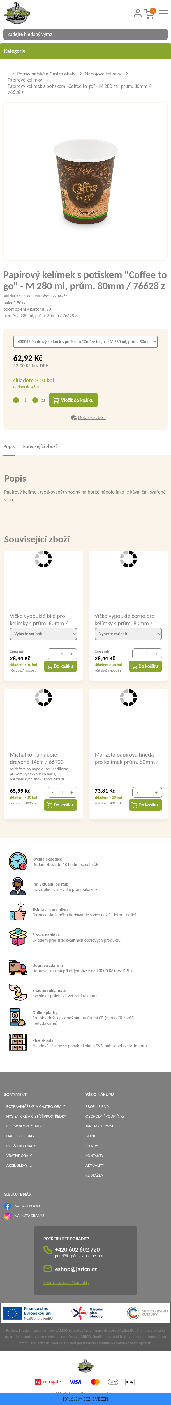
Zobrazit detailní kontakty (66, 1282)
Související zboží (40, 447)
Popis (9, 447)
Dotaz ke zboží (92, 418)
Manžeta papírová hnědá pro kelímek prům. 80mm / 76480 (127, 758)
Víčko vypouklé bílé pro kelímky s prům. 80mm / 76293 (39, 620)
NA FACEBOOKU (28, 1206)
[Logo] (24, 14)
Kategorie (85, 51)
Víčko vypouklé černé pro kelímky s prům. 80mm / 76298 (125, 620)
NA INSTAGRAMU (29, 1215)
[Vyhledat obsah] (161, 34)
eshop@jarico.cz (76, 1269)
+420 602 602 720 (77, 1249)
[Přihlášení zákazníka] (138, 13)
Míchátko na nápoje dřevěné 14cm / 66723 (37, 758)
